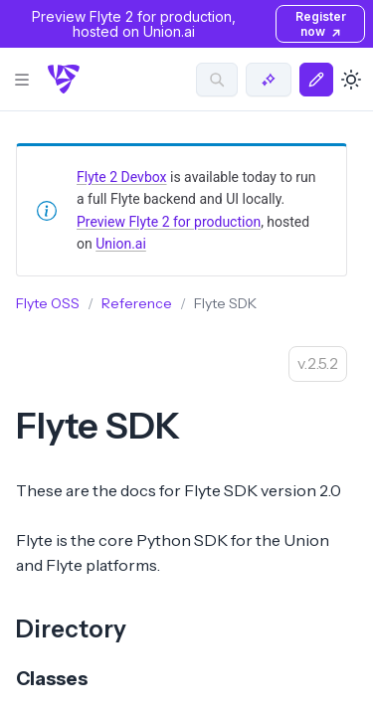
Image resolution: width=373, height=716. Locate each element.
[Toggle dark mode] (351, 79)
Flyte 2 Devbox (122, 177)
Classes (52, 678)
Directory (71, 629)
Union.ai (120, 244)
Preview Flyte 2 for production (169, 222)
